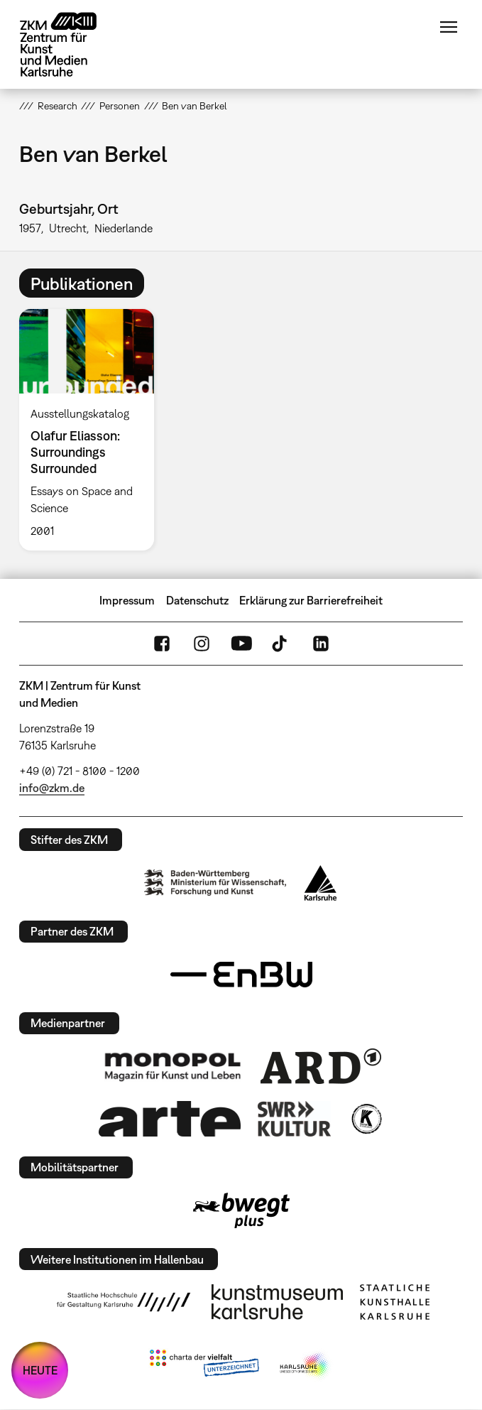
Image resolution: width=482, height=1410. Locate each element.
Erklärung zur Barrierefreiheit (311, 600)
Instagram (201, 643)
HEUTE (40, 1370)
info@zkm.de (51, 787)
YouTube (241, 643)
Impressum (127, 600)
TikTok (281, 643)
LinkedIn (321, 643)
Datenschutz (197, 600)
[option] (92, 430)
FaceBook (162, 643)
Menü (448, 27)
